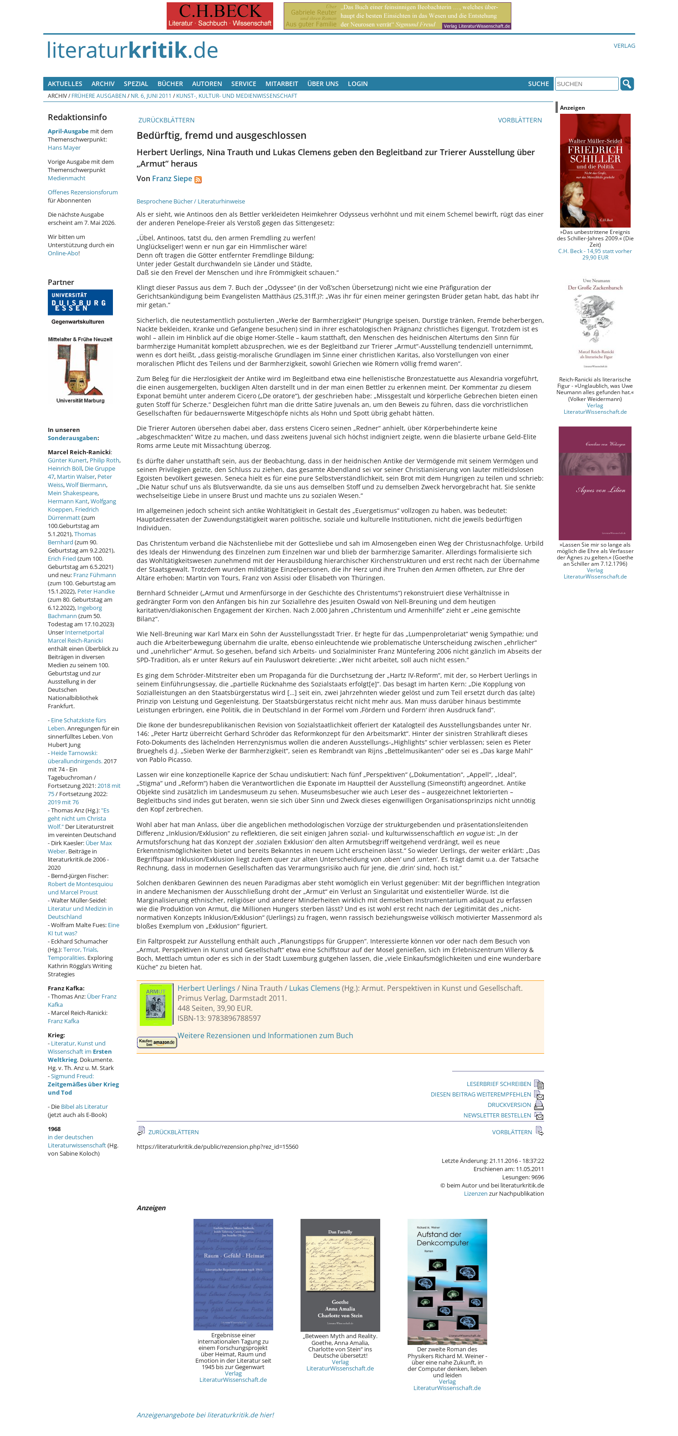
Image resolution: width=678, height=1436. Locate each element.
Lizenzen (476, 1193)
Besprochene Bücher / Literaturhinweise (191, 201)
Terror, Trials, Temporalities (73, 953)
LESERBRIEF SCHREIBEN (505, 1084)
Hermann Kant (68, 501)
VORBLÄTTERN (521, 120)
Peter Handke (96, 591)
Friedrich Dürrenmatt (73, 513)
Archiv (103, 83)
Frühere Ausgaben (98, 95)
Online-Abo (63, 253)
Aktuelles (65, 83)
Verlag (624, 45)
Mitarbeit (281, 83)
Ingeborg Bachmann (75, 612)
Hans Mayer (64, 147)
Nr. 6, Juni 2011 (151, 95)
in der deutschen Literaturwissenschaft (77, 1141)
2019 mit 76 (63, 802)
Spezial (136, 83)
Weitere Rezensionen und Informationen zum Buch (265, 1035)
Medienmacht (67, 178)
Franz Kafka (63, 1021)
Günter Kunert (67, 460)
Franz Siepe (172, 178)
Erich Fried (62, 558)
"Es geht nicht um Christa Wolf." (78, 818)
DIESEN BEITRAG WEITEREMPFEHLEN (487, 1094)
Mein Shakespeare (72, 493)
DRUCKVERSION (516, 1105)
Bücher (170, 83)
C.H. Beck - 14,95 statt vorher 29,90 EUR (595, 254)
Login (358, 83)
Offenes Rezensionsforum (83, 192)
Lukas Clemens (314, 988)
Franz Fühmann (94, 575)
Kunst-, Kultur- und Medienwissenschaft (236, 95)
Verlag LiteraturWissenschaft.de (233, 1376)
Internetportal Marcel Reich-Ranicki (76, 636)
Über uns (323, 83)
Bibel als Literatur (84, 1106)
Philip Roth (104, 460)
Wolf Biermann (86, 485)
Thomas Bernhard (72, 538)
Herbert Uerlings (206, 988)
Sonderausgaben (72, 438)
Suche (538, 83)
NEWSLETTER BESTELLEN (504, 1115)
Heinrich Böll (65, 468)
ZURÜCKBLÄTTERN (166, 120)
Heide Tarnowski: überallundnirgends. (75, 757)
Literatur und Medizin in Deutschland (80, 912)
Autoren (207, 83)
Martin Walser (76, 476)
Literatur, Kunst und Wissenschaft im (80, 1051)
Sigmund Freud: (83, 1084)
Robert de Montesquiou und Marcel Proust (80, 888)
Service (243, 83)
